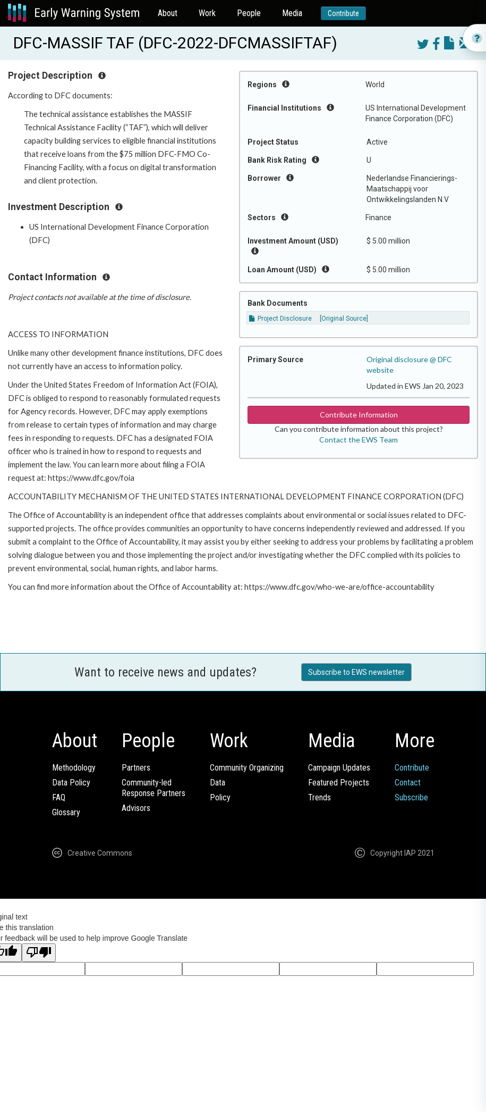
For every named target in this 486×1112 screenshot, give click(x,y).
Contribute (343, 13)
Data (217, 782)
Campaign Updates (339, 768)
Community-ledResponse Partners (153, 787)
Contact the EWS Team (358, 439)
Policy (220, 797)
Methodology (74, 768)
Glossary (66, 812)
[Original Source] (344, 318)
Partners (136, 768)
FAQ (58, 797)
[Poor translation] (39, 952)
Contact (408, 782)
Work (207, 13)
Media (292, 13)
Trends (319, 797)
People (249, 13)
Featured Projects (338, 782)
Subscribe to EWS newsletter (356, 672)
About (167, 13)
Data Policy (71, 782)
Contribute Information (359, 414)
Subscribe (411, 797)
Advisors (136, 808)
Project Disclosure (280, 318)
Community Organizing (247, 768)
